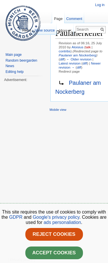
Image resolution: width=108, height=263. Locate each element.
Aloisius (78, 47)
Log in (100, 5)
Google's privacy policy (56, 217)
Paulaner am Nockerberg (77, 55)
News (9, 66)
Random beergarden (21, 60)
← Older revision (79, 59)
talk (88, 47)
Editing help (14, 72)
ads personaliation (62, 222)
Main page (13, 55)
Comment (74, 18)
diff (62, 59)
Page (58, 18)
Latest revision (70, 63)
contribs (65, 51)
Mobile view (58, 109)
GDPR (16, 217)
